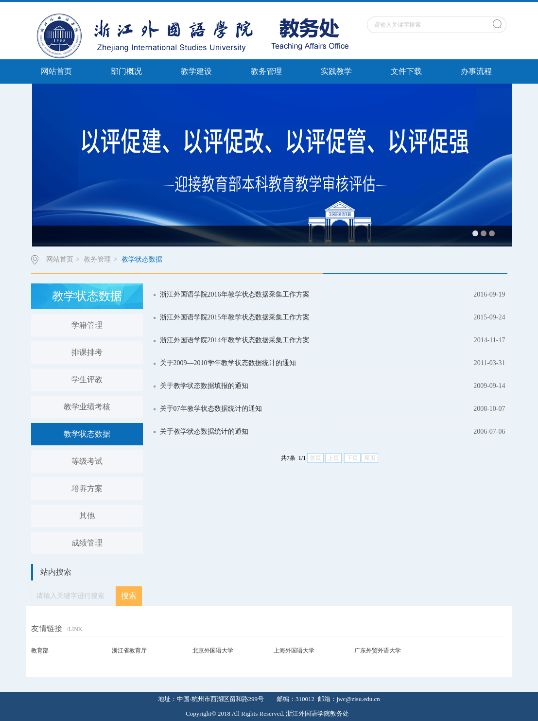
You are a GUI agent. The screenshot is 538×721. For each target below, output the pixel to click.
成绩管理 (87, 543)
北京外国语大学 (212, 650)
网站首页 (56, 71)
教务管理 (266, 71)
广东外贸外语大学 (377, 650)
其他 (87, 515)
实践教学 (336, 71)
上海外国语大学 (294, 650)
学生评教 (87, 379)
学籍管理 (87, 325)
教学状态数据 (141, 259)
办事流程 (476, 71)
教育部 (40, 650)
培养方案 (87, 488)
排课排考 (87, 352)
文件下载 (406, 71)
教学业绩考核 (87, 407)
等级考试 (87, 461)
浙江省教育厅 (129, 650)
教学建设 (196, 71)
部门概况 (126, 71)
